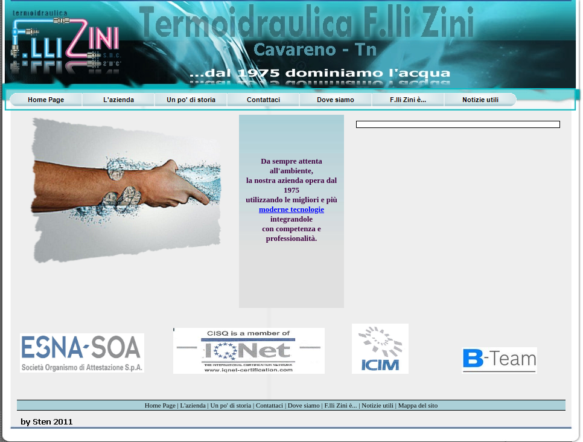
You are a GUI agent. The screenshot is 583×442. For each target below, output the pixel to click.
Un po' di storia (231, 405)
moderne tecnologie (291, 209)
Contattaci (269, 405)
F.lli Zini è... (340, 405)
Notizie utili (377, 405)
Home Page (160, 405)
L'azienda (193, 405)
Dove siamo (304, 405)
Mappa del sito (418, 405)
